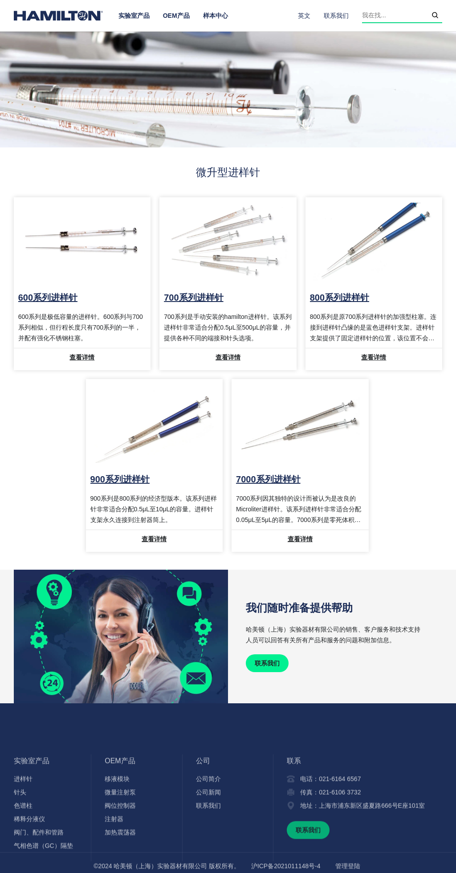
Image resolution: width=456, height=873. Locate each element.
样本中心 (215, 15)
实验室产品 (134, 15)
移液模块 (117, 819)
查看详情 (81, 357)
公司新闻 (208, 832)
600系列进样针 (47, 297)
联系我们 (336, 15)
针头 (20, 832)
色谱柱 (23, 846)
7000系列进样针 (268, 479)
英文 (304, 15)
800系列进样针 (339, 297)
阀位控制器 (120, 846)
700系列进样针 (193, 297)
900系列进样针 (120, 479)
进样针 (23, 819)
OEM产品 (176, 15)
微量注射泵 (120, 832)
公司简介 (208, 819)
